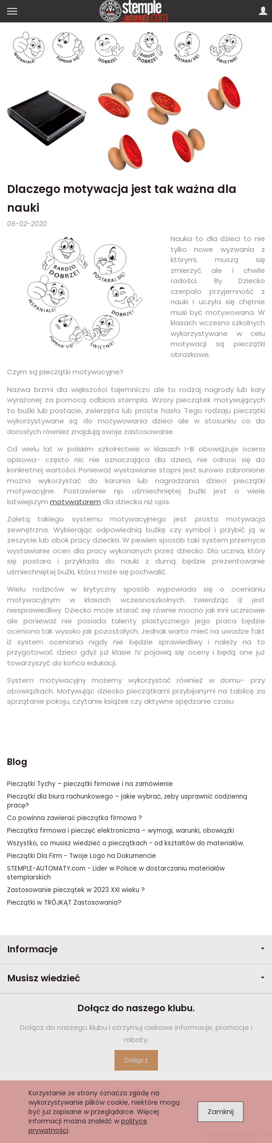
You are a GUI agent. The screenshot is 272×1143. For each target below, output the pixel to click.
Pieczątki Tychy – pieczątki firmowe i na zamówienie (90, 783)
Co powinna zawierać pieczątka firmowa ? (74, 818)
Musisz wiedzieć (136, 978)
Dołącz (136, 1060)
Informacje (136, 949)
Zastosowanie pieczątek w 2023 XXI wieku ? (76, 890)
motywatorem (75, 502)
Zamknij (221, 1111)
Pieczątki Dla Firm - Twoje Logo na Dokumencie (81, 855)
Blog (17, 762)
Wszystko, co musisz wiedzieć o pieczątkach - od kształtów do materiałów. (125, 843)
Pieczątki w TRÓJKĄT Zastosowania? (64, 902)
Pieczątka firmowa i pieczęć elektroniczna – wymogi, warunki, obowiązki (120, 830)
